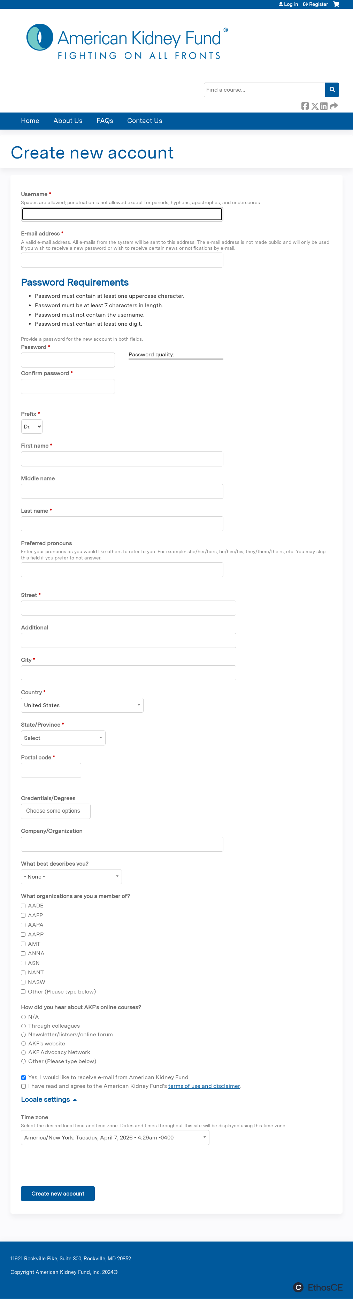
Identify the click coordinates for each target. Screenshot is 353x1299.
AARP (36, 934)
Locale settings (45, 1099)
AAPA (36, 924)
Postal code (36, 757)
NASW (36, 982)
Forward (333, 105)
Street (29, 595)
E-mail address (40, 233)
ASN (34, 963)
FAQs (105, 121)
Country (31, 692)
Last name (34, 511)
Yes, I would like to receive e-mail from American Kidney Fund (108, 1077)
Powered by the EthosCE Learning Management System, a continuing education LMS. (318, 1287)
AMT (34, 944)
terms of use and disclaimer (204, 1086)
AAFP (35, 915)
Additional (34, 627)
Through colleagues (54, 1025)
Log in (291, 4)
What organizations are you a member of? (75, 896)
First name (34, 445)
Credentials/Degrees (48, 798)
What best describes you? (55, 863)
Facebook (304, 105)
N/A (33, 1017)
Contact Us (144, 121)
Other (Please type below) (62, 991)
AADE (36, 905)
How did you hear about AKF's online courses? (81, 1007)
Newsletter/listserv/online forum (70, 1034)
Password (33, 347)
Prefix (28, 414)
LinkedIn (323, 105)
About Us (68, 121)
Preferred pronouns (46, 543)
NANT (36, 972)
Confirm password (45, 373)
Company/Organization (52, 831)
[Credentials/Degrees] (57, 811)
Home (30, 121)
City (26, 660)
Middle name (38, 478)
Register (318, 4)
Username (34, 194)
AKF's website (46, 1043)
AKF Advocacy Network (59, 1052)
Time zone (34, 1117)
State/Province (40, 724)
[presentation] (74, 1167)
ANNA (36, 953)
